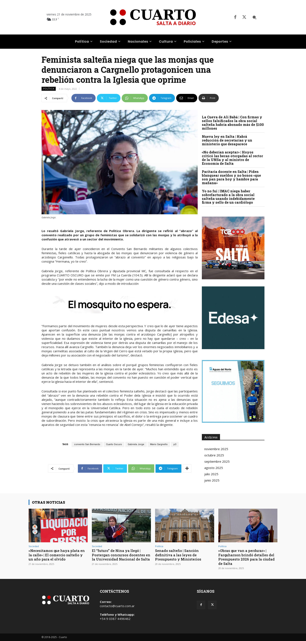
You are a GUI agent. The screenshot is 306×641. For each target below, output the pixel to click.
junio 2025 (211, 480)
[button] (254, 17)
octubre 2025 (214, 455)
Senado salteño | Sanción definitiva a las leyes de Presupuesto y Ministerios (179, 555)
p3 (174, 444)
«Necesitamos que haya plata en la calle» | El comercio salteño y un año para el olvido (57, 555)
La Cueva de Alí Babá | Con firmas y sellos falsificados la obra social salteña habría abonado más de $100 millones (233, 122)
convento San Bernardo (87, 444)
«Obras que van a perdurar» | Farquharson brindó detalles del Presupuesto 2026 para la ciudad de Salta (247, 557)
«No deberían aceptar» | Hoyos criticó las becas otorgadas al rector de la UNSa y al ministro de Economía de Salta (232, 158)
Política (49, 89)
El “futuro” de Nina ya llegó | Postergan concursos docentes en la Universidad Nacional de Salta (119, 557)
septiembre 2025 (217, 461)
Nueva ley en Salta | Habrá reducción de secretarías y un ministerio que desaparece (227, 140)
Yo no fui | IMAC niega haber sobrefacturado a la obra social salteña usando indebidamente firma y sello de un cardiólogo (228, 196)
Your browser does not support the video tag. (233, 317)
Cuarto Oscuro (114, 444)
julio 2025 (211, 474)
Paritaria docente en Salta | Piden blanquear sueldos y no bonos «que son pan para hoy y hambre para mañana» (231, 177)
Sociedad (34, 546)
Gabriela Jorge (136, 444)
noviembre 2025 (216, 449)
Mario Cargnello (159, 444)
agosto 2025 (213, 468)
